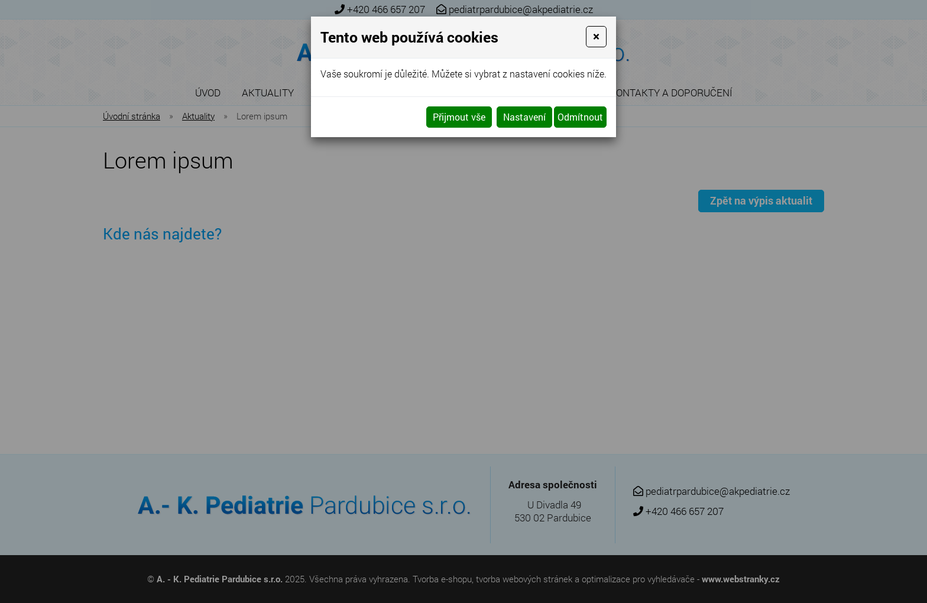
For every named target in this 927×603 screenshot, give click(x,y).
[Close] (596, 36)
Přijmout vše (459, 117)
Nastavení (524, 117)
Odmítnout (580, 117)
